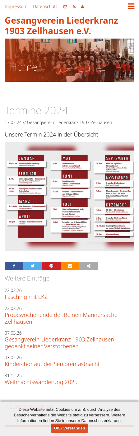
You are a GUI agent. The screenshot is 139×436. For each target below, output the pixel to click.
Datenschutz (45, 6)
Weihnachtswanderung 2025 (41, 382)
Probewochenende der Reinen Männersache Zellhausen (61, 318)
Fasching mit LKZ (26, 296)
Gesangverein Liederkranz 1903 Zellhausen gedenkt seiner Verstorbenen (59, 343)
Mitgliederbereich (82, 6)
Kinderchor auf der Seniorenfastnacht (52, 364)
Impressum (16, 6)
